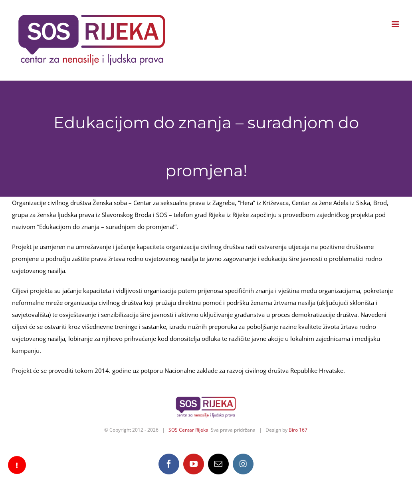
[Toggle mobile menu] (396, 24)
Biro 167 (298, 429)
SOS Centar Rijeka (188, 429)
